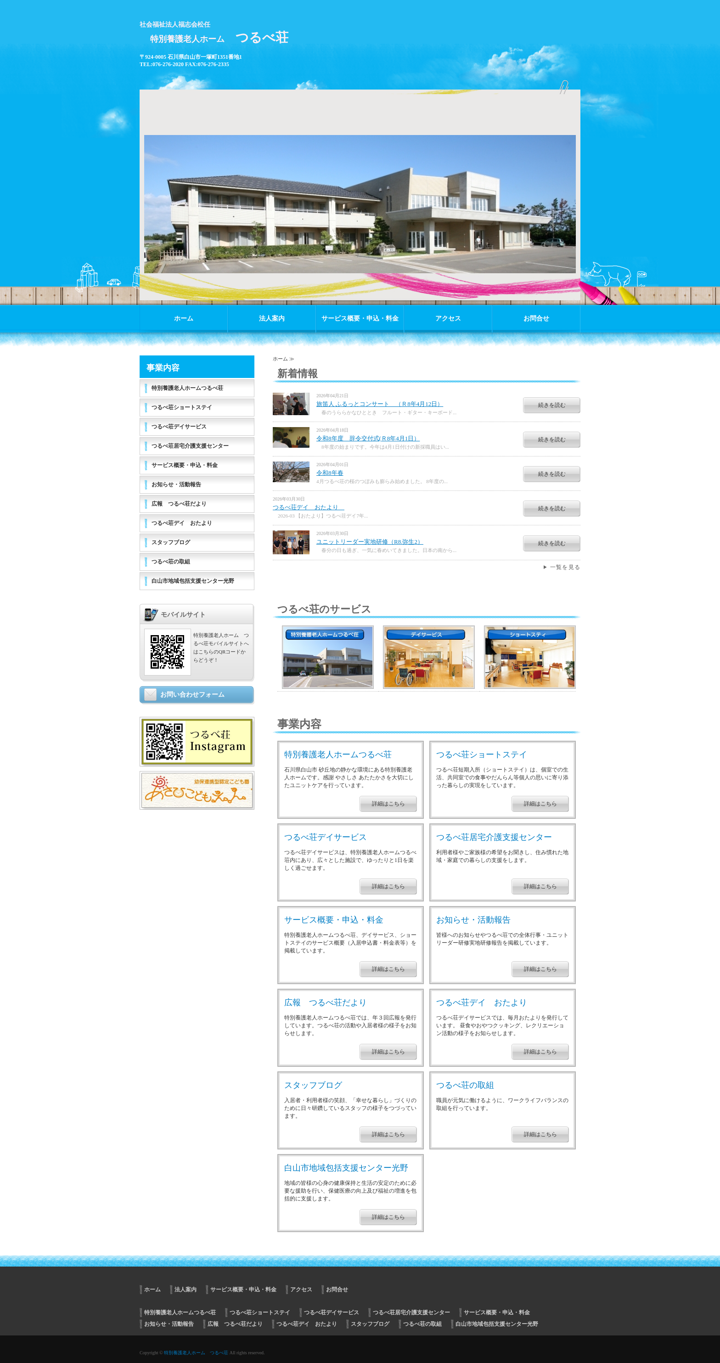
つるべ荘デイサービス (325, 837)
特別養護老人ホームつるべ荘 (338, 754)
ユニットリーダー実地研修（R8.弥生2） (369, 541)
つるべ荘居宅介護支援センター (494, 837)
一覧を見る (565, 567)
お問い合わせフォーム (192, 694)
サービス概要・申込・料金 (360, 318)
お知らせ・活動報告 (473, 919)
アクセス (448, 318)
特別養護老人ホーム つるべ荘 (196, 1352)
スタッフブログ (313, 1085)
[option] (360, 190)
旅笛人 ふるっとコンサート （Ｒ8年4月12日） (379, 403)
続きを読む (552, 405)
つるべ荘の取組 (465, 1085)
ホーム (183, 318)
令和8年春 (329, 472)
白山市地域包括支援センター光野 (346, 1167)
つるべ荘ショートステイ (481, 754)
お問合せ (536, 318)
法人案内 (272, 318)
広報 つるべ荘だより (325, 1002)
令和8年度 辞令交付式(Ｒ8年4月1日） (368, 438)
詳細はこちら (388, 803)
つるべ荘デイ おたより (308, 507)
